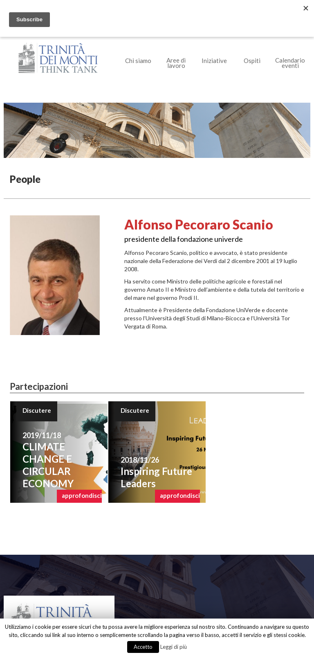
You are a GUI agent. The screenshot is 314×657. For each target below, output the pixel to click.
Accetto (143, 647)
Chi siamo (138, 60)
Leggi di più (173, 647)
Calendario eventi (290, 63)
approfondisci (82, 495)
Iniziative (214, 60)
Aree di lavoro (176, 63)
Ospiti (252, 60)
